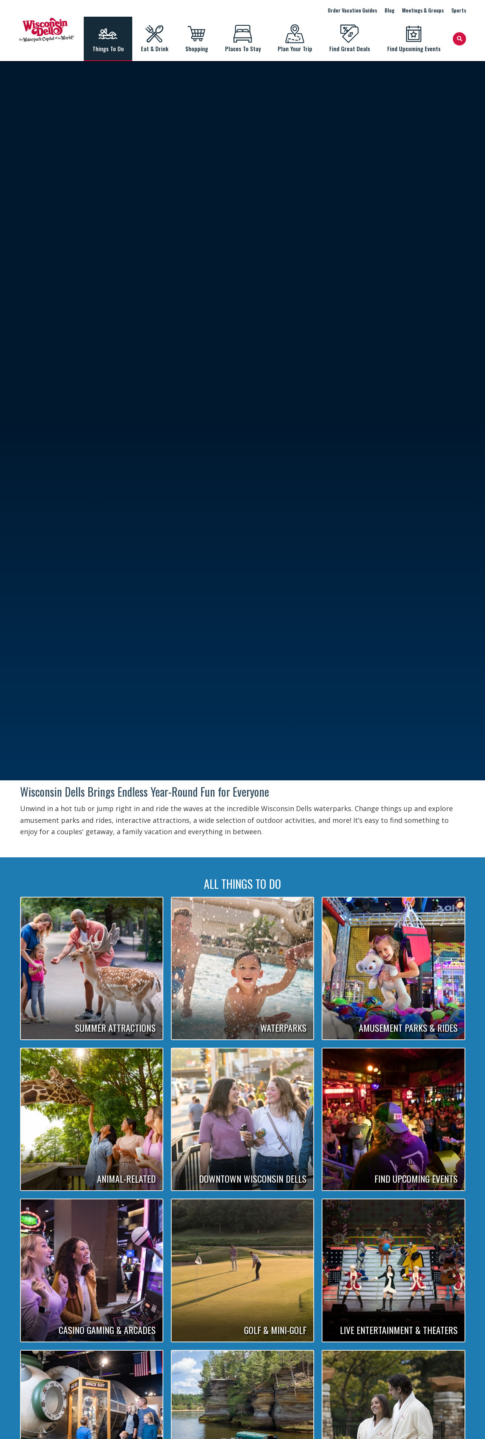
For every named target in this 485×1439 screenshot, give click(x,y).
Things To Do (108, 38)
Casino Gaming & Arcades (107, 1330)
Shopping (196, 38)
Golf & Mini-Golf (275, 1330)
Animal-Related (126, 1178)
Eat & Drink (154, 38)
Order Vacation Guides (352, 10)
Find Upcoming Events (413, 38)
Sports (458, 10)
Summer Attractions (115, 1027)
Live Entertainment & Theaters (399, 1330)
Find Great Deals (349, 38)
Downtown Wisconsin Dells (253, 1178)
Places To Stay (242, 38)
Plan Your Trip (295, 38)
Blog (389, 10)
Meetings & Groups (423, 10)
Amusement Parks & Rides (408, 1027)
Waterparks (283, 1027)
